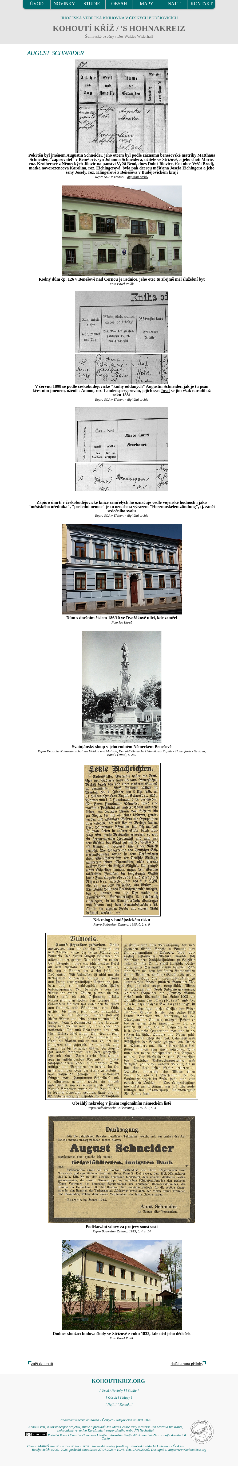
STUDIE (92, 3)
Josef (165, 390)
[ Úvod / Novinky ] (112, 1390)
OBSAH (119, 3)
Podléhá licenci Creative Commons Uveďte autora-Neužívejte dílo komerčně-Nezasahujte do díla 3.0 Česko (105, 1437)
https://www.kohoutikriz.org (187, 1450)
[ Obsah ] (112, 1397)
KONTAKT (202, 3)
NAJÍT (174, 3)
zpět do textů (42, 1363)
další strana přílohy (186, 1363)
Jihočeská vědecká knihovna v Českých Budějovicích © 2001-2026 (105, 1420)
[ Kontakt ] (125, 1404)
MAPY (146, 3)
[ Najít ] (111, 1404)
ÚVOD (36, 3)
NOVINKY (64, 3)
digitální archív (137, 177)
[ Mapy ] (126, 1397)
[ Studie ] (132, 1390)
